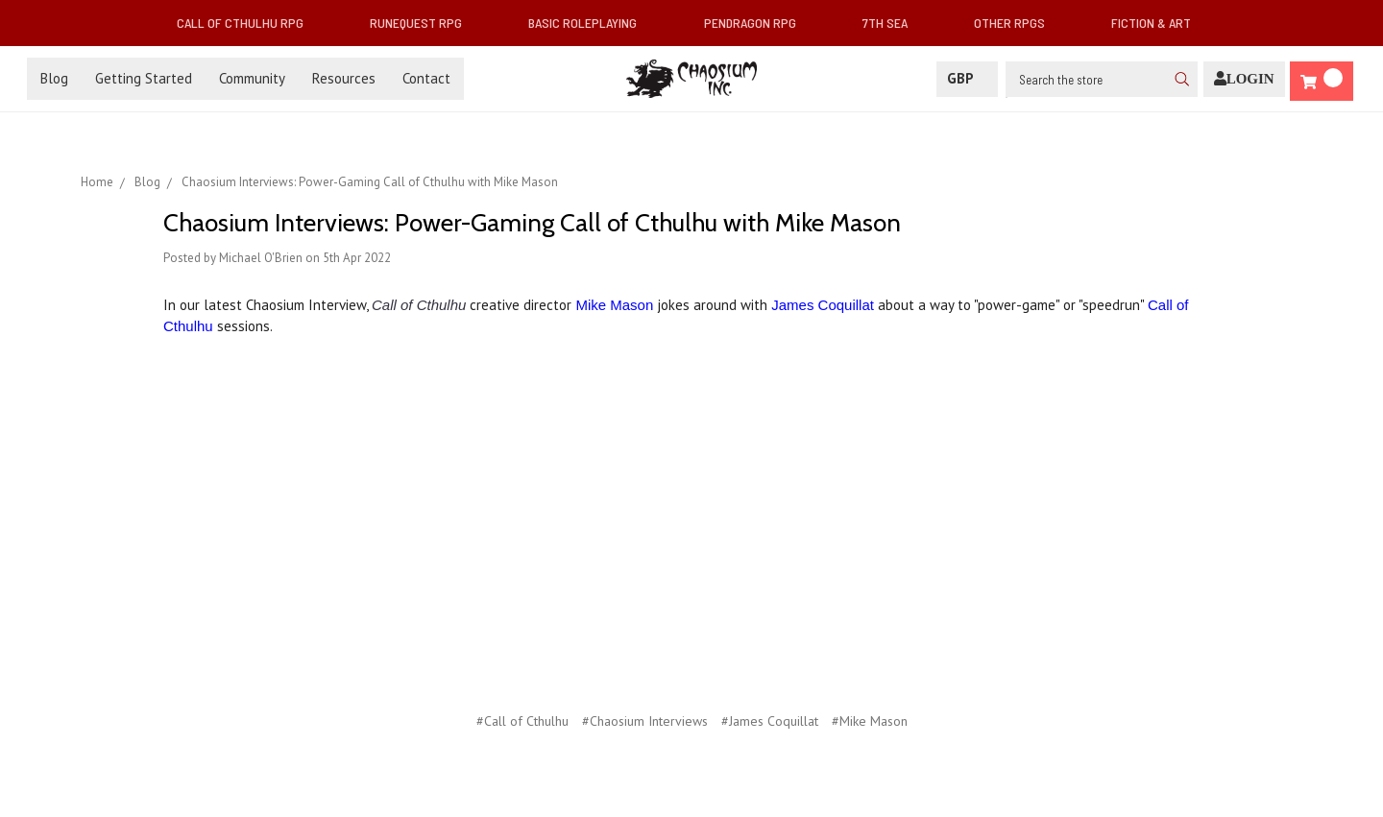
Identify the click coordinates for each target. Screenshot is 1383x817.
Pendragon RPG (758, 22)
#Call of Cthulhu (522, 721)
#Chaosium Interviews (645, 721)
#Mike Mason (870, 721)
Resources (344, 78)
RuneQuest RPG (423, 22)
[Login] (1244, 79)
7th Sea (892, 22)
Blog (54, 78)
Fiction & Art (1158, 22)
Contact (426, 78)
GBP (967, 78)
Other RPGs (1017, 22)
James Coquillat (822, 305)
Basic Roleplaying (590, 22)
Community (252, 78)
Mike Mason (614, 305)
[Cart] (1321, 81)
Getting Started (143, 78)
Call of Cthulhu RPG (248, 22)
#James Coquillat (769, 721)
